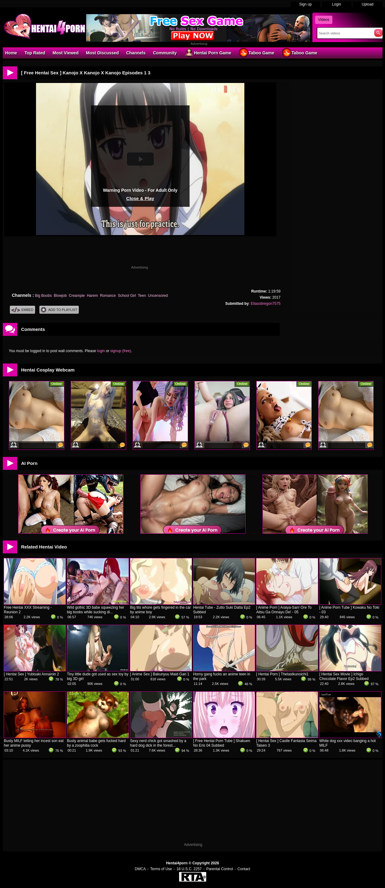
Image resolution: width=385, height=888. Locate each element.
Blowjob (60, 295)
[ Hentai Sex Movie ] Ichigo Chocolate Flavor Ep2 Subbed (344, 676)
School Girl (127, 295)
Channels (136, 52)
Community (165, 52)
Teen (142, 295)
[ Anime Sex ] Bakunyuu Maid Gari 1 (160, 674)
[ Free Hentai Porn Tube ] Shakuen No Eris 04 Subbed (221, 743)
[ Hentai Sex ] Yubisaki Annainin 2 (31, 674)
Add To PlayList (59, 309)
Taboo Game (256, 52)
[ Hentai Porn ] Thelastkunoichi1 (282, 674)
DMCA (140, 869)
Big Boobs (43, 295)
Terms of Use (161, 869)
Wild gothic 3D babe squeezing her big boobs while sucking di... (95, 609)
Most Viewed (66, 52)
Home (11, 52)
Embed (22, 310)
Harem (92, 295)
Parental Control (219, 869)
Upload (367, 4)
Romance (108, 295)
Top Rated (34, 52)
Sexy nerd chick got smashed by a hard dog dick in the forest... (158, 743)
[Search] (344, 33)
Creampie (77, 295)
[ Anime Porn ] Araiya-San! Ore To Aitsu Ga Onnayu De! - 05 (284, 609)
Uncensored (158, 295)
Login (336, 4)
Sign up (305, 4)
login (101, 351)
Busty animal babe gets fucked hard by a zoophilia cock (96, 743)
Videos (323, 20)
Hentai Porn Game (207, 52)
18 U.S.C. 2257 (189, 869)
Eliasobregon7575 (266, 303)
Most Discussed (102, 52)
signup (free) (120, 351)
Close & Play (140, 198)
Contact (244, 869)
